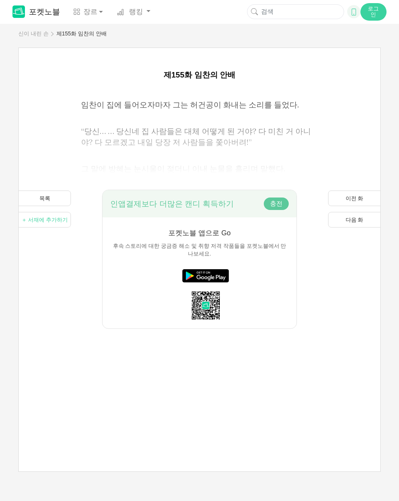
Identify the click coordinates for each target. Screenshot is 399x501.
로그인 (373, 11)
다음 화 (355, 220)
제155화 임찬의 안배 (81, 33)
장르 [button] (85, 12)
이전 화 (355, 198)
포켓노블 (36, 11)
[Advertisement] (199, 383)
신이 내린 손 (33, 33)
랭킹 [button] (131, 12)
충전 (276, 203)
